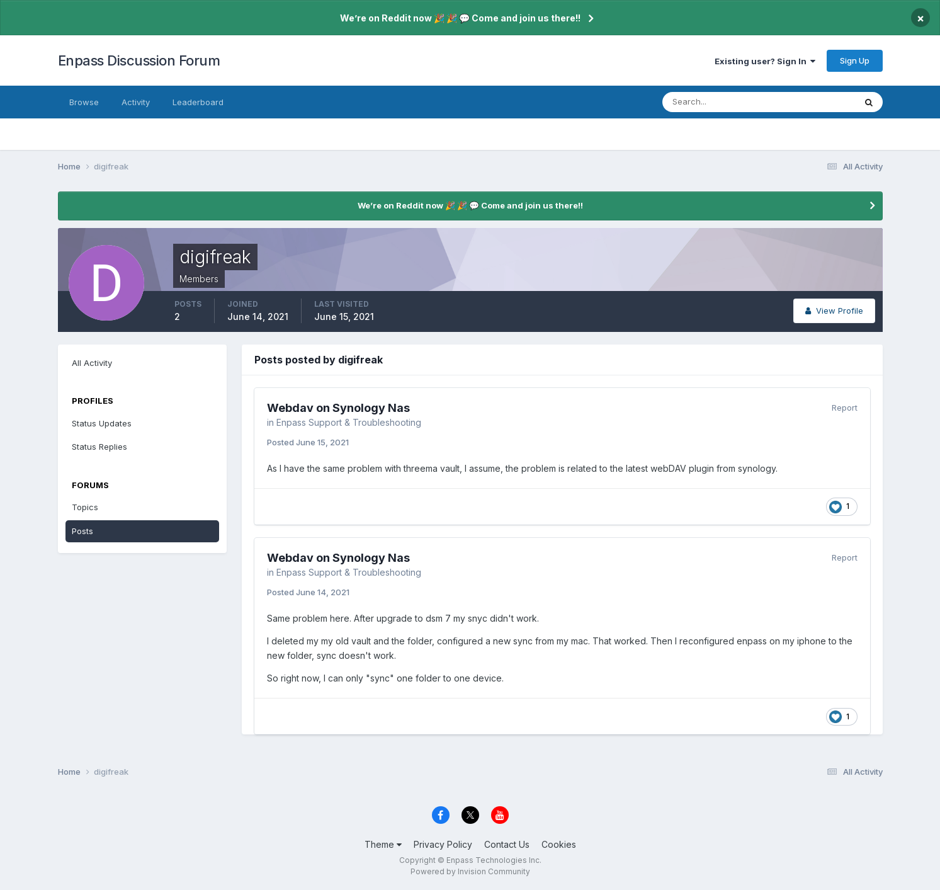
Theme (383, 844)
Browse (84, 102)
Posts (82, 531)
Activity (136, 102)
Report (845, 407)
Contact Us (506, 844)
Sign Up (854, 60)
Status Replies (99, 447)
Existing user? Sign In (765, 61)
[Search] (717, 102)
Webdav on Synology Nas (338, 407)
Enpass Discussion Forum (139, 60)
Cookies (558, 844)
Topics (85, 507)
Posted (308, 442)
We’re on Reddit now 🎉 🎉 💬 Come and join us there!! (460, 18)
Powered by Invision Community (470, 871)
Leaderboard (198, 102)
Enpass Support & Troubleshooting (348, 422)
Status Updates (102, 423)
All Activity (92, 363)
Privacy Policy (443, 844)
